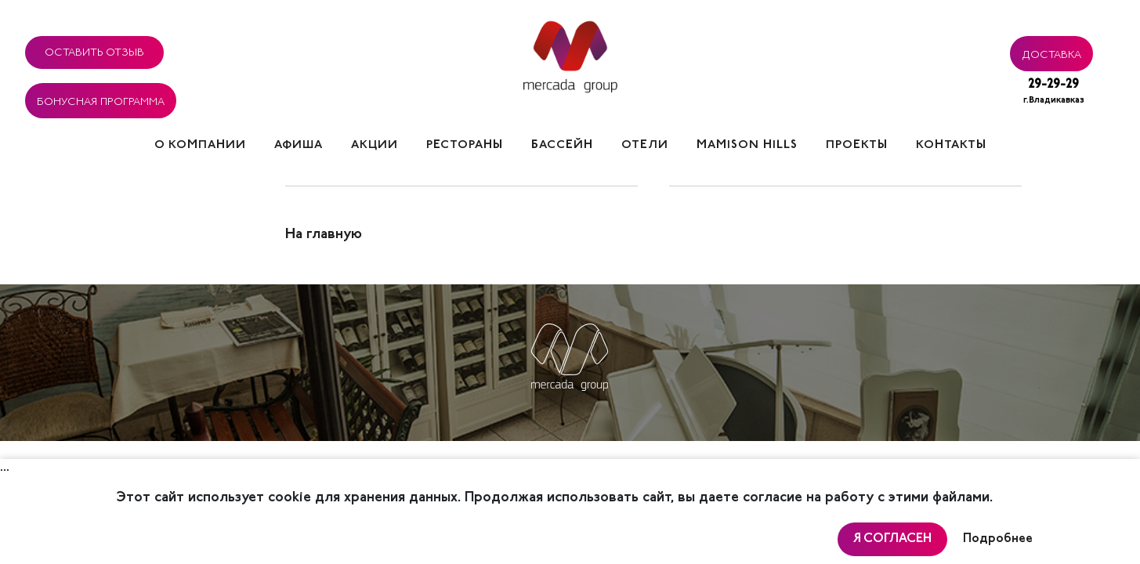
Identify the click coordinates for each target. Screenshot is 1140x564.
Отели (644, 145)
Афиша (298, 145)
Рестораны (464, 145)
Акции (374, 145)
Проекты (857, 145)
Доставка (1051, 52)
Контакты (951, 145)
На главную (323, 235)
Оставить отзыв (94, 50)
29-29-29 (1053, 92)
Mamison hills (747, 145)
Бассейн (562, 145)
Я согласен (892, 539)
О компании (200, 145)
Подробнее (998, 539)
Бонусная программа (101, 99)
